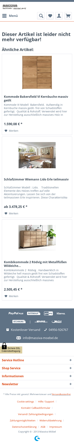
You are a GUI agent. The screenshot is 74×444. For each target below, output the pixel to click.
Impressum (55, 426)
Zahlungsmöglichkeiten (22, 420)
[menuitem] (10, 15)
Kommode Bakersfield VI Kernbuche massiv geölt (36, 98)
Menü (10, 15)
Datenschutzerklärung (24, 426)
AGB (43, 426)
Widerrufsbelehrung (51, 420)
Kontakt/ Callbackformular (35, 408)
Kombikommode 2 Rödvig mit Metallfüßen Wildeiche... (35, 264)
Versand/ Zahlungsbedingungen (35, 414)
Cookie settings (25, 401)
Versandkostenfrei (61, 394)
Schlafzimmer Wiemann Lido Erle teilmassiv (36, 179)
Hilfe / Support (46, 401)
